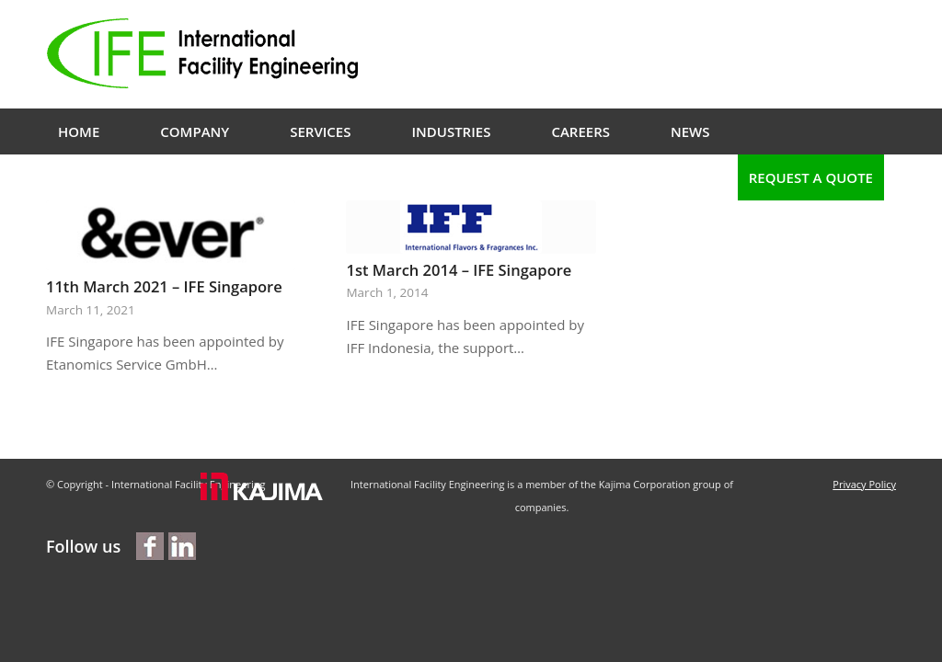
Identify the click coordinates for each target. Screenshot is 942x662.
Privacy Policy (864, 484)
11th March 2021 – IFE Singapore (164, 286)
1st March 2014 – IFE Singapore (458, 269)
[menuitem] (78, 131)
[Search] (714, 177)
